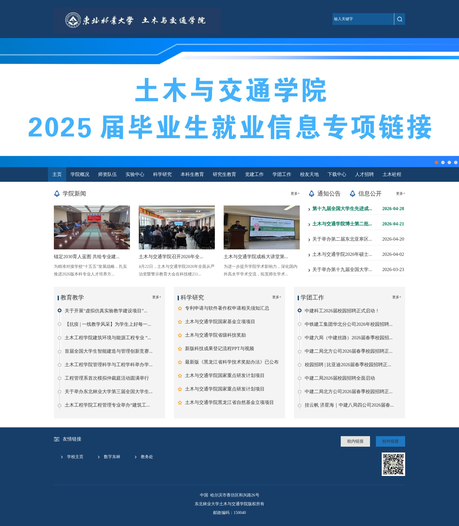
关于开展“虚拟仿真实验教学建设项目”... (106, 310)
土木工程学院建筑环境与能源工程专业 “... (108, 337)
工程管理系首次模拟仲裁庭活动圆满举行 (107, 378)
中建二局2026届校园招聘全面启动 (340, 378)
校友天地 (309, 174)
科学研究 (162, 174)
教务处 (147, 457)
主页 (57, 174)
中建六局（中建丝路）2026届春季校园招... (349, 337)
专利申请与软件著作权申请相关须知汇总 (227, 308)
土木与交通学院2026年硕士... (342, 254)
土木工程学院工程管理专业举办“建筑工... (107, 404)
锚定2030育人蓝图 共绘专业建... (86, 256)
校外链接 (390, 441)
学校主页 (75, 457)
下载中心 (337, 174)
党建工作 (254, 174)
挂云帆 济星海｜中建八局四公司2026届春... (349, 404)
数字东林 (112, 457)
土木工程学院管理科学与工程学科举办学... (109, 364)
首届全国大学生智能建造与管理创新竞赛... (109, 351)
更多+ (295, 193)
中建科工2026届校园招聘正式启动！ (342, 310)
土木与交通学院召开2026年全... (171, 256)
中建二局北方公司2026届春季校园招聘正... (349, 351)
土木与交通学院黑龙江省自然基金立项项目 (229, 402)
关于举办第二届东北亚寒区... (342, 239)
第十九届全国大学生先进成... (342, 208)
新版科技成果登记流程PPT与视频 (219, 348)
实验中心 (135, 174)
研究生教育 (224, 174)
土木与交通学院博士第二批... (342, 223)
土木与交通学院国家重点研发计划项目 (225, 375)
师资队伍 (107, 174)
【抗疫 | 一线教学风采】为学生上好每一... (108, 324)
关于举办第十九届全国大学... (342, 269)
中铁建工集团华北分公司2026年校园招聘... (349, 324)
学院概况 (80, 174)
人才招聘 (364, 174)
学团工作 (282, 174)
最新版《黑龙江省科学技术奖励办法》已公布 (232, 361)
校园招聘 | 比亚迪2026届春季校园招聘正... (348, 364)
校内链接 (355, 441)
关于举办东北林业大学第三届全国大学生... (109, 391)
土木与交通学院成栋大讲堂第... (256, 256)
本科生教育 (192, 174)
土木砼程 (392, 174)
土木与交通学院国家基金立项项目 (220, 321)
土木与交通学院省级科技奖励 (215, 335)
